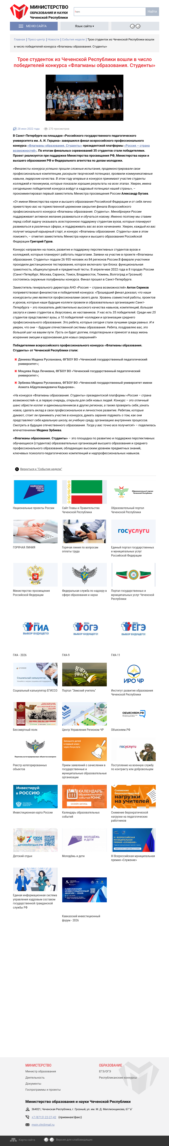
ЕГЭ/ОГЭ (105, 1071)
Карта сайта (27, 1140)
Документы (33, 1083)
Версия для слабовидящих (74, 1139)
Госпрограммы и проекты (43, 1089)
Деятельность (35, 1077)
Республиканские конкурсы (118, 1077)
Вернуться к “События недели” (41, 469)
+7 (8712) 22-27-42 (44, 1117)
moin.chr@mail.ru (43, 1125)
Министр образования (41, 1071)
